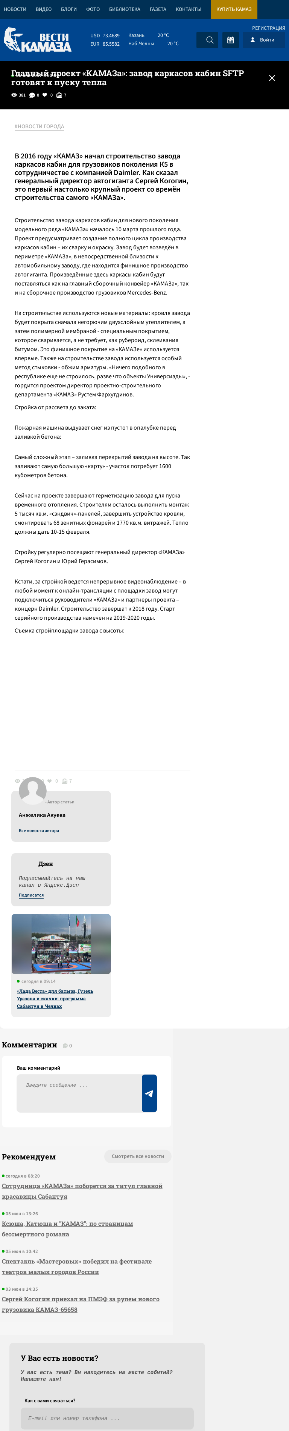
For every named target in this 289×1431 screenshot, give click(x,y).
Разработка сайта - (260, 1409)
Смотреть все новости (86, 1099)
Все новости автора (206, 135)
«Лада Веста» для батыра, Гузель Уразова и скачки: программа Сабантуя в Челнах (222, 302)
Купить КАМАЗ (234, 9)
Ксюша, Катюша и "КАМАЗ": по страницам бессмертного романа (52, 1171)
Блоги (69, 9)
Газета (158, 9)
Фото (93, 9)
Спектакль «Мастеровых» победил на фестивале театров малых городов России (58, 1214)
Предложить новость (214, 1124)
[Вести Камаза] (37, 39)
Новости (15, 9)
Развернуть (144, 1380)
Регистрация (268, 28)
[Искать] (210, 40)
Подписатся (198, 200)
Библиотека (124, 9)
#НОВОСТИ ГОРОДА (43, 127)
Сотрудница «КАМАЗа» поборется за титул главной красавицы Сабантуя (57, 1133)
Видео (44, 9)
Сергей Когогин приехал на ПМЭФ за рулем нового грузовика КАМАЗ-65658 (60, 1257)
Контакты (188, 9)
